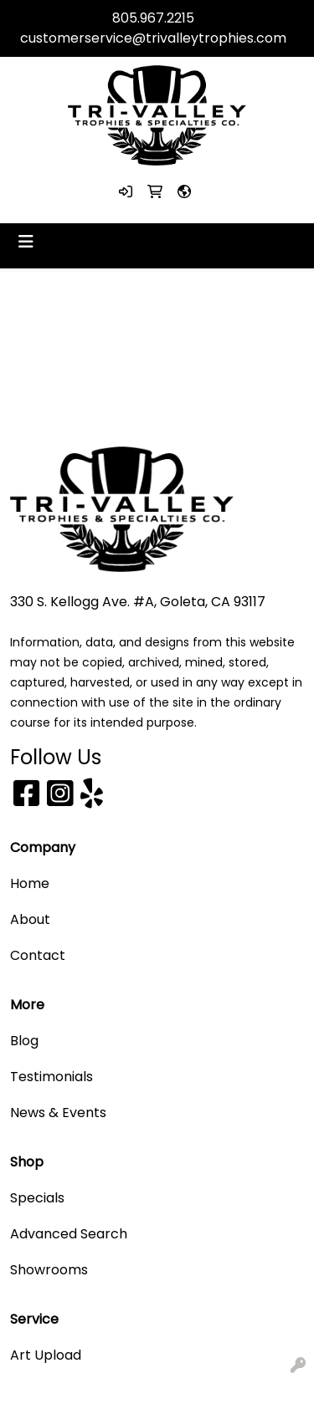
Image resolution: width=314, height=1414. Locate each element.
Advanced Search (68, 1233)
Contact (37, 955)
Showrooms (49, 1269)
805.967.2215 (153, 18)
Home (29, 883)
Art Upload (45, 1355)
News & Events (58, 1112)
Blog (24, 1040)
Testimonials (51, 1076)
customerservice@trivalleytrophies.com (153, 38)
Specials (37, 1197)
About (30, 919)
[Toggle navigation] (26, 241)
